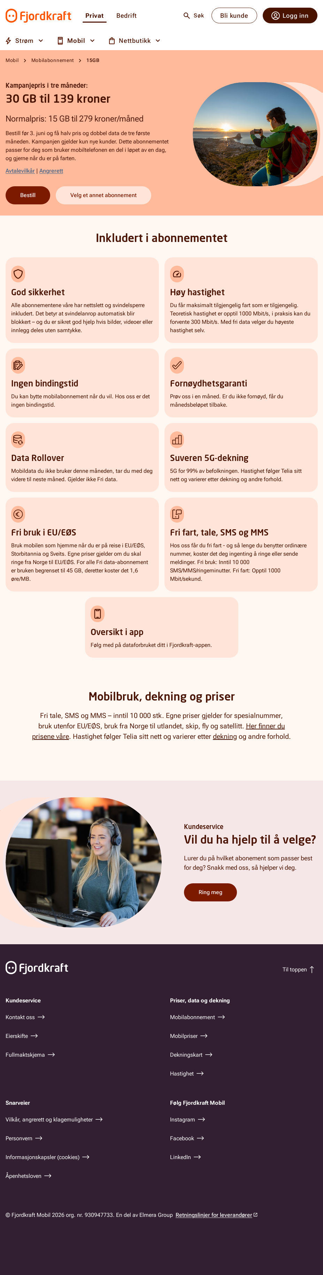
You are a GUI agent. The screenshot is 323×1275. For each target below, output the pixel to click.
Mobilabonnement (52, 60)
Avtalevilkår (20, 170)
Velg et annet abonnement (103, 195)
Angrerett (51, 170)
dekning (225, 736)
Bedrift (126, 16)
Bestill (28, 195)
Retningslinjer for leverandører (214, 1215)
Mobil (12, 60)
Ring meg (210, 892)
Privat (94, 16)
